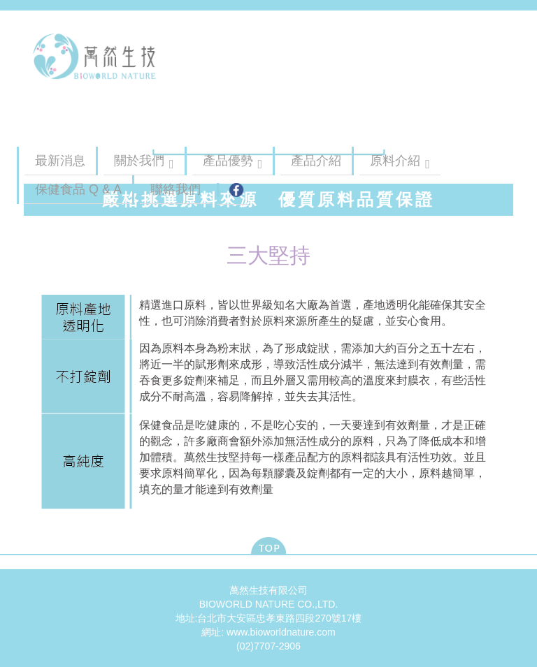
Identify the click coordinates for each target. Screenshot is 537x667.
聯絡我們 (175, 189)
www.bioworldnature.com (281, 632)
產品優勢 (228, 161)
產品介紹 (316, 161)
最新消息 (60, 161)
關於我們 (139, 161)
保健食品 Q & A (78, 189)
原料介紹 (395, 161)
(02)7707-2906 (268, 646)
